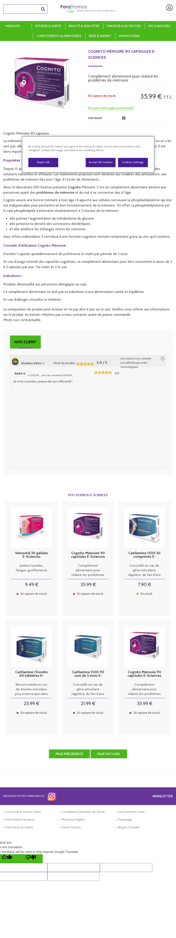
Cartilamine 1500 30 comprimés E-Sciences (144, 554)
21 (88, 703)
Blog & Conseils (128, 827)
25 (32, 703)
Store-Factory (71, 827)
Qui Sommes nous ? (132, 812)
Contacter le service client (23, 812)
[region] (88, 154)
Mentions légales (73, 819)
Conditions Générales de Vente (83, 812)
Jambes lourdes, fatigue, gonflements (31, 568)
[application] (165, 927)
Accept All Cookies (100, 162)
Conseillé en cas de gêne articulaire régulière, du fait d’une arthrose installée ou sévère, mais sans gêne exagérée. (144, 570)
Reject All (43, 162)
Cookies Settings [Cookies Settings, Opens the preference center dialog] (132, 162)
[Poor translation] (31, 858)
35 (88, 584)
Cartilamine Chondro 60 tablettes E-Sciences (31, 673)
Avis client (25, 341)
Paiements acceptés (19, 827)
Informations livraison (20, 819)
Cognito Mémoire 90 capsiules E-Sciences (122, 54)
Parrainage (125, 819)
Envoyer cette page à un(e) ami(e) (110, 108)
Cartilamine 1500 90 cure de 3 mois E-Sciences (88, 673)
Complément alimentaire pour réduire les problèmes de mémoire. (88, 570)
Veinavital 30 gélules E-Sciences (31, 554)
